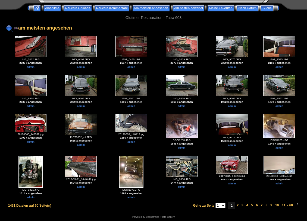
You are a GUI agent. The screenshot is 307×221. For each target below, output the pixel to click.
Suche (267, 8)
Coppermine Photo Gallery (160, 217)
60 (291, 205)
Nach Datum (247, 8)
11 (283, 205)
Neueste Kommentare (112, 8)
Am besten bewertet (188, 8)
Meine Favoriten (220, 8)
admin (31, 66)
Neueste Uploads (77, 8)
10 (277, 205)
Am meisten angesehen (151, 8)
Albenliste (52, 8)
